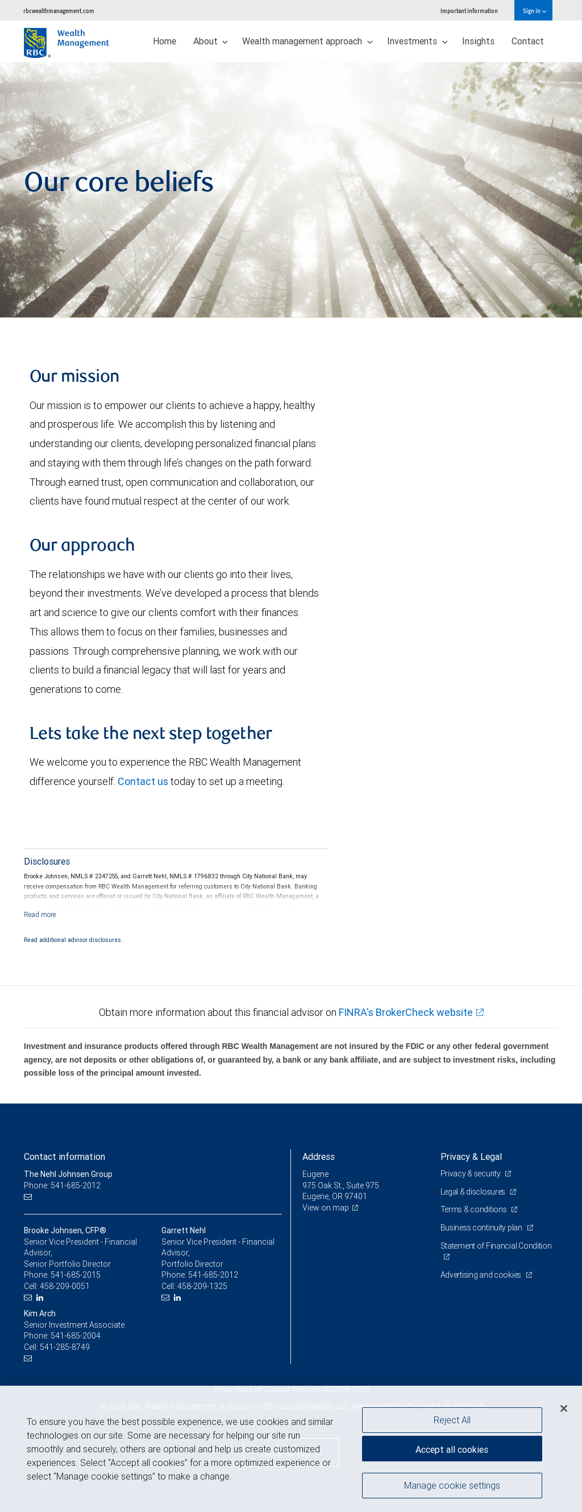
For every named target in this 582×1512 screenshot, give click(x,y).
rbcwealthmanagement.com (58, 10)
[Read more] (40, 914)
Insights (478, 41)
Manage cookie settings (452, 1485)
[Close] (563, 1408)
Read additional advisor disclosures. (73, 940)
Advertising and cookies (481, 1275)
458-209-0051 (65, 1286)
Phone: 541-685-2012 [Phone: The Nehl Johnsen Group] (62, 1185)
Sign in (534, 10)
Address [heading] (318, 1156)
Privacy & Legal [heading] (471, 1156)
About (210, 41)
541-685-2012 (213, 1275)
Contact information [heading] (64, 1156)
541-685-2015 (76, 1275)
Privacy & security (471, 1173)
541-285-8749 (65, 1347)
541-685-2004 (76, 1336)
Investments (417, 41)
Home (164, 41)
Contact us (143, 781)
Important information (469, 10)
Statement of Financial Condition (496, 1246)
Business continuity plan (482, 1227)
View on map (325, 1208)
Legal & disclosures (473, 1192)
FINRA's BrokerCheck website (406, 1012)
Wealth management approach (307, 41)
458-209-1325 (202, 1286)
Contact (528, 41)
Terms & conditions (474, 1209)
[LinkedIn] (41, 1297)
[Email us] (29, 1196)
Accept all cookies (451, 1449)
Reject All (452, 1420)
